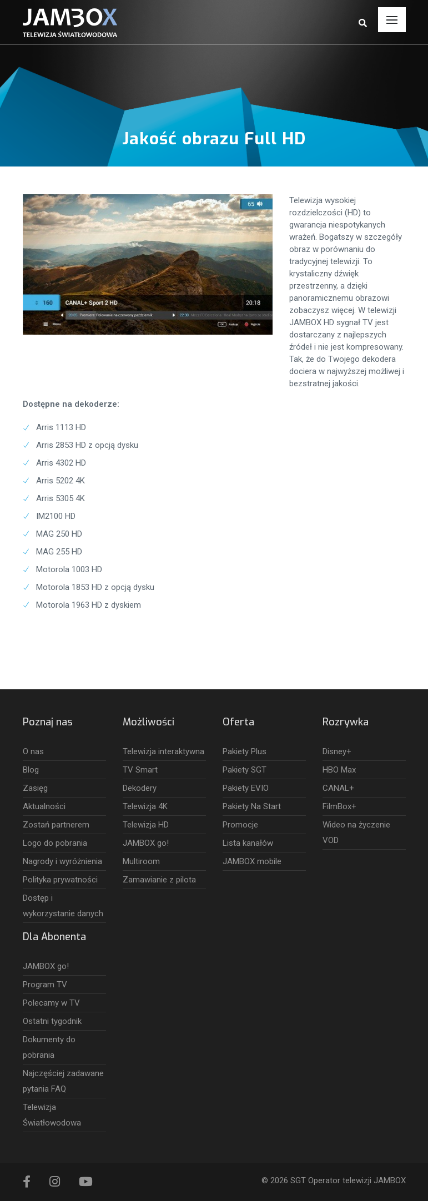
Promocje (240, 825)
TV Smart (140, 770)
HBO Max (339, 770)
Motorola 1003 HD (69, 569)
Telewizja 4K (145, 806)
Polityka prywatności (60, 880)
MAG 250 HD (59, 534)
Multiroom (141, 861)
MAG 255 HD (59, 552)
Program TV (45, 985)
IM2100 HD (55, 516)
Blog (31, 770)
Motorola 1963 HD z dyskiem (88, 605)
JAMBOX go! (146, 843)
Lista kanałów (248, 843)
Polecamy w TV (51, 1003)
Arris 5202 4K (60, 481)
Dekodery (140, 788)
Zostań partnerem (56, 825)
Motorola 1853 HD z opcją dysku (95, 587)
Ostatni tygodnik (52, 1021)
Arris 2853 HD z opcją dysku (87, 445)
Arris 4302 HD (61, 463)
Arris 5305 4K (60, 498)
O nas (33, 751)
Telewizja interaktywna (163, 751)
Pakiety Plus (244, 751)
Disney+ (337, 751)
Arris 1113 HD (61, 427)
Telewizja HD (146, 825)
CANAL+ (338, 788)
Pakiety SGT (244, 770)
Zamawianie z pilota (159, 880)
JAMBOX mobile (252, 861)
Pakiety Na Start (252, 806)
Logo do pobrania (55, 843)
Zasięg (35, 788)
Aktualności (44, 806)
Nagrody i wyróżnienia (62, 861)
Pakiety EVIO (246, 788)
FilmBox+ (339, 806)
